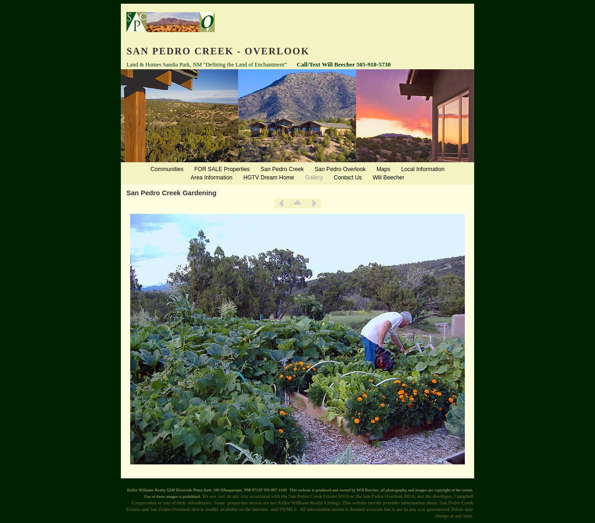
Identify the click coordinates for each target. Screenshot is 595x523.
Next (314, 203)
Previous (281, 203)
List (297, 203)
